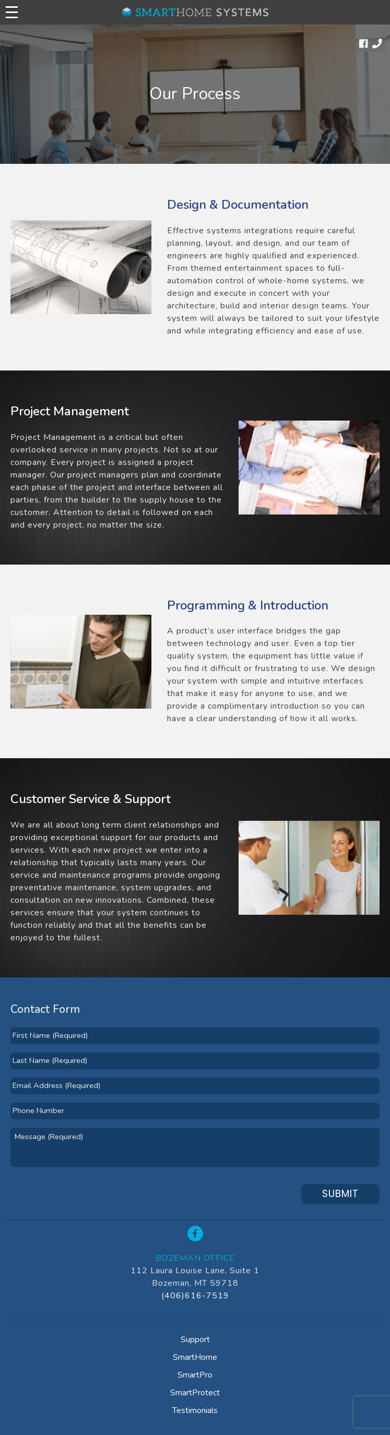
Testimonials (195, 1410)
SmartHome (195, 1357)
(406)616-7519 (195, 1295)
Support (195, 1339)
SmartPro (195, 1375)
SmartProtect (195, 1392)
